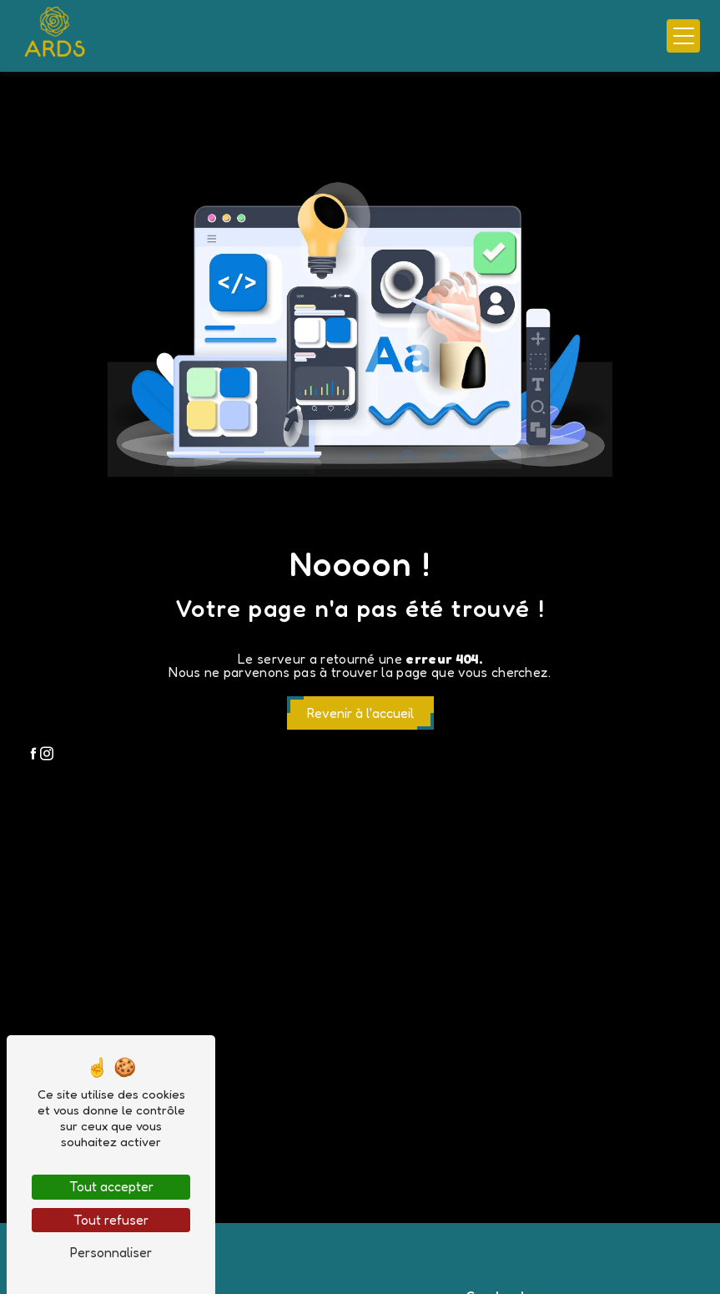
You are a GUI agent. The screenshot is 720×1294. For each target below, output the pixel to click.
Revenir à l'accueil (360, 713)
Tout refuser (111, 1219)
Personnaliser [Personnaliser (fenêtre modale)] (111, 1252)
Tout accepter (111, 1186)
